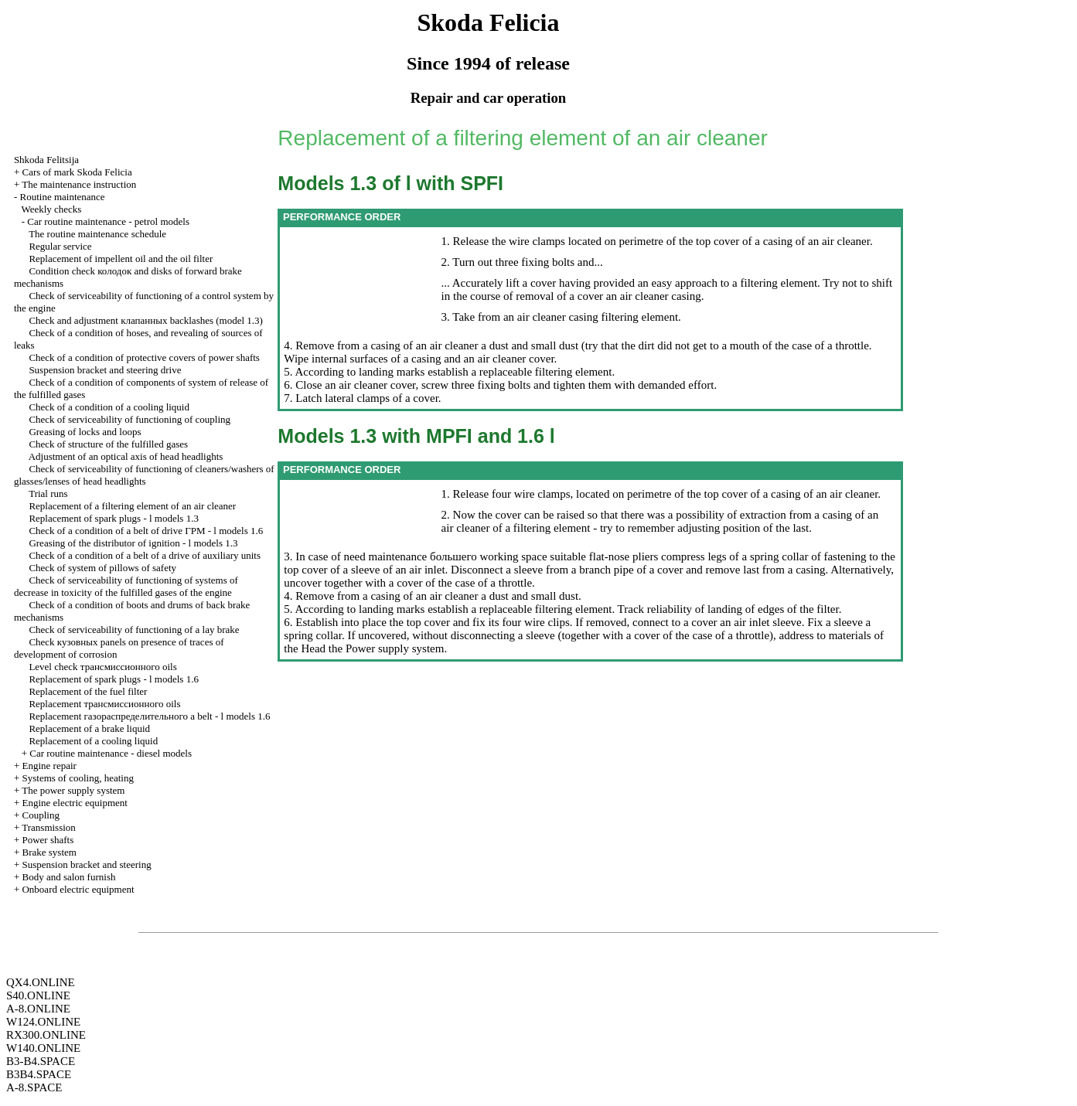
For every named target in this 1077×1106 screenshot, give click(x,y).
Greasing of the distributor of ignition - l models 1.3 (133, 543)
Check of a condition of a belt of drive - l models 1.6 (146, 530)
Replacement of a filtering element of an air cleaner (132, 506)
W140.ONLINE (43, 1048)
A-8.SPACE (34, 1087)
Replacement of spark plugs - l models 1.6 (114, 679)
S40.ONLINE (38, 995)
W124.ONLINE (43, 1022)
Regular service (60, 246)
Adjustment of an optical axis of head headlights (126, 456)
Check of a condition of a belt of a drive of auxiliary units (145, 555)
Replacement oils (104, 704)
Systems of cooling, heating (77, 778)
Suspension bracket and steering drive (105, 370)
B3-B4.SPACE (40, 1061)
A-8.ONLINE (38, 1008)
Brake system (49, 852)
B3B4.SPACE (38, 1074)
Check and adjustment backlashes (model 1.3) (146, 320)
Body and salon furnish (68, 877)
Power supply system (393, 648)
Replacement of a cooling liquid (93, 741)
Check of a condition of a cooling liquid (109, 407)
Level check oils (102, 666)
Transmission (49, 827)
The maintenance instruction (79, 184)
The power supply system (73, 790)
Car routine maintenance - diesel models (110, 753)
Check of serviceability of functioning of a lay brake (134, 629)
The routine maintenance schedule (97, 234)
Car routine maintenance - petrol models (108, 221)
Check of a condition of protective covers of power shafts (144, 357)
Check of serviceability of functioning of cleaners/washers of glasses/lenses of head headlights (144, 475)
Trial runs (48, 493)
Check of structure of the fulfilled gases (108, 444)
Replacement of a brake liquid (89, 728)
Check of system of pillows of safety (102, 567)
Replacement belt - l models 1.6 (149, 716)
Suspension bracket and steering (86, 864)
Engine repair (49, 765)
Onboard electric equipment (78, 889)
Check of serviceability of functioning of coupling (129, 419)
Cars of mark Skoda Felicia (76, 172)
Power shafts (47, 840)
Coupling (40, 815)
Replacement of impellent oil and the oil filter (121, 258)
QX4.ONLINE (40, 982)
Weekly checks (51, 209)
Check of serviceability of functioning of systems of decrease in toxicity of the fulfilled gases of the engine (126, 586)
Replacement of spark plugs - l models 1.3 (114, 518)
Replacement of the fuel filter (88, 691)
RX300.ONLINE (46, 1035)
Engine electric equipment (74, 802)
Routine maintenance (61, 196)
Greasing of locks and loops (85, 431)
